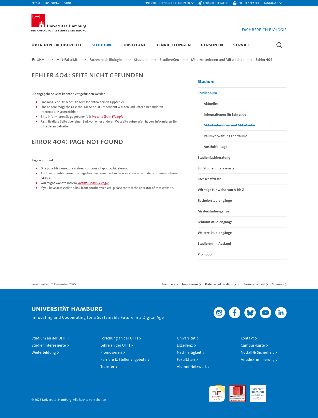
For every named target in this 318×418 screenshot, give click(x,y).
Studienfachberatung (214, 157)
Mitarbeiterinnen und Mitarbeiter (229, 125)
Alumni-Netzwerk (192, 366)
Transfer (107, 366)
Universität (186, 338)
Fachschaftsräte (209, 179)
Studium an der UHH (48, 338)
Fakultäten (186, 359)
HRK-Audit (257, 387)
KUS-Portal (52, 3)
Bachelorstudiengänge (215, 200)
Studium (101, 44)
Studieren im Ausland (214, 243)
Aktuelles (211, 103)
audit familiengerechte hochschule (217, 391)
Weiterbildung (43, 352)
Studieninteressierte (48, 345)
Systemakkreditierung (278, 387)
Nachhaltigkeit (189, 352)
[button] (169, 3)
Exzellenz (185, 345)
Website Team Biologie (107, 116)
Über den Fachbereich (56, 44)
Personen (212, 44)
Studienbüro (207, 93)
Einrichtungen (174, 44)
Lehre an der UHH (115, 345)
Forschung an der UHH (119, 338)
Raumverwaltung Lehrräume (226, 136)
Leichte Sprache (248, 3)
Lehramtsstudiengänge (215, 222)
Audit (233, 387)
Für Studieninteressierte (216, 168)
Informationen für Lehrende (225, 114)
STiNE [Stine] (67, 3)
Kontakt (247, 338)
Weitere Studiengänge (215, 233)
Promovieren (111, 352)
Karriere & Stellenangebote (123, 359)
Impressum (190, 284)
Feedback (168, 284)
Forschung (134, 44)
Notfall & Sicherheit (257, 352)
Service (241, 44)
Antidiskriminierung (258, 359)
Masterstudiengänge (213, 211)
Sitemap (278, 284)
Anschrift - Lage (215, 146)
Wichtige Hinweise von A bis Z (221, 189)
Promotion (206, 254)
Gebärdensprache (215, 3)
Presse (35, 3)
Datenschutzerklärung (220, 284)
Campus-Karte (253, 345)
